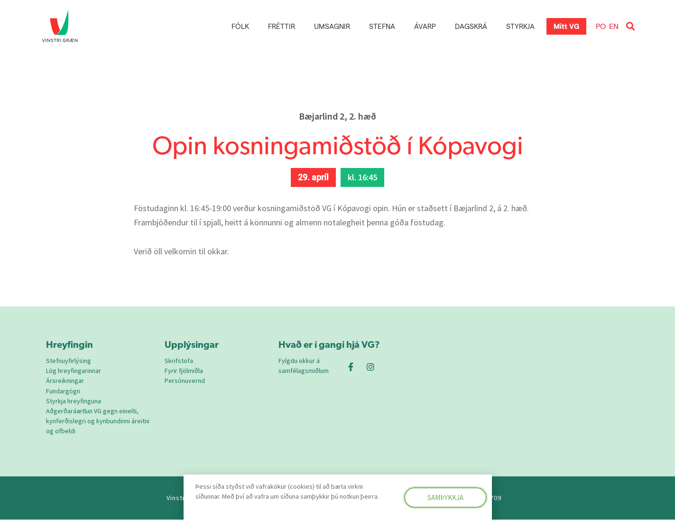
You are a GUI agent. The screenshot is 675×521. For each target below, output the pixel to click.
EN (614, 25)
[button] (630, 26)
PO (601, 25)
